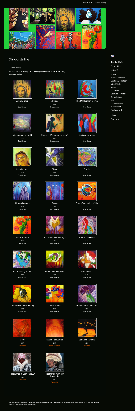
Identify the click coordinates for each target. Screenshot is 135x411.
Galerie (114, 70)
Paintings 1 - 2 (116, 110)
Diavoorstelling (117, 103)
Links (113, 115)
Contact (115, 119)
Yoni (112, 100)
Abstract (114, 74)
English (112, 56)
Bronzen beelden (118, 78)
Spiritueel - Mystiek (118, 94)
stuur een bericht (15, 74)
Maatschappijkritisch (119, 81)
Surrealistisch (116, 97)
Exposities (116, 66)
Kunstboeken (116, 107)
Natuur (113, 87)
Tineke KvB (87, 3)
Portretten (115, 91)
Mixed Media (116, 84)
